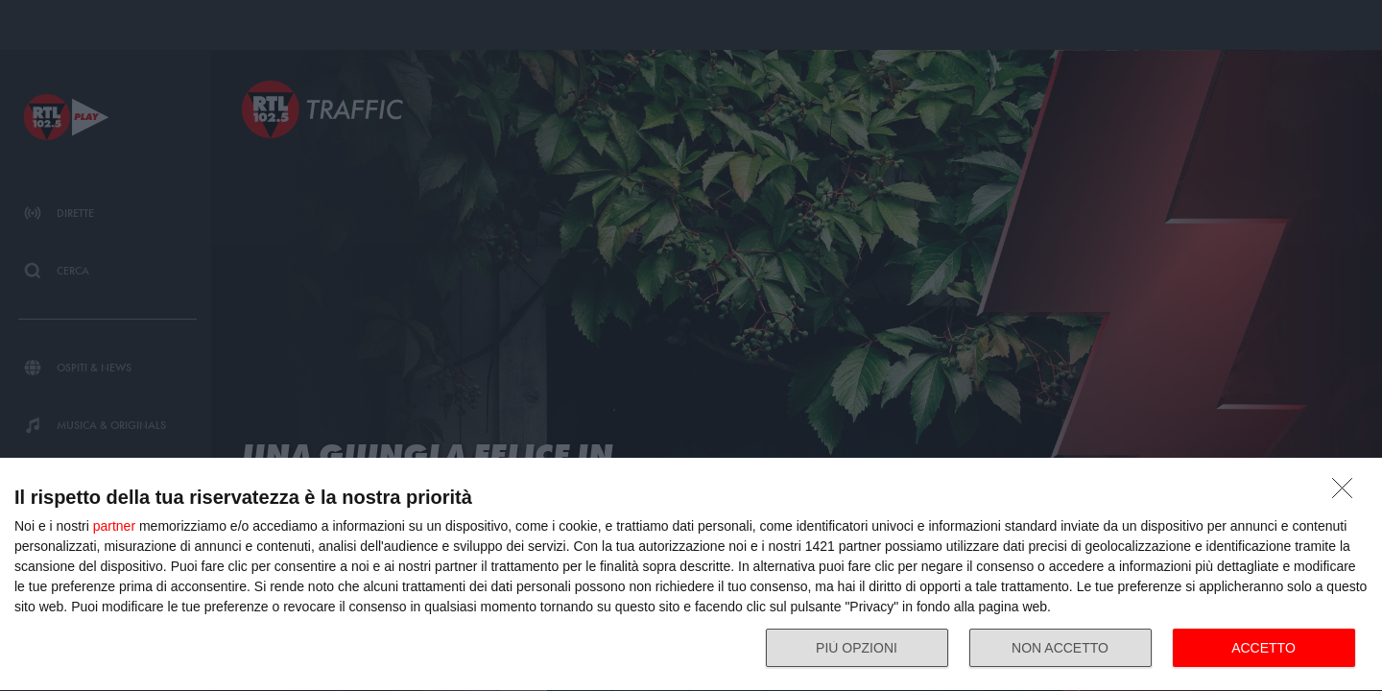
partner (114, 526)
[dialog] (691, 575)
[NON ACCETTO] (1347, 493)
